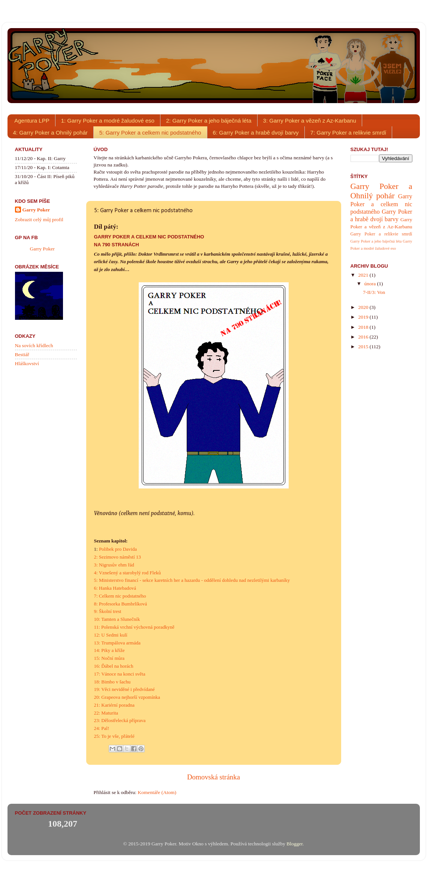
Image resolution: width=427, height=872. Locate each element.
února (370, 283)
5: (96, 580)
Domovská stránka (213, 777)
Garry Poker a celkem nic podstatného (381, 204)
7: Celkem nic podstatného (120, 596)
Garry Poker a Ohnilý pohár (381, 191)
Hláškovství (27, 363)
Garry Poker (36, 210)
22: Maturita (106, 713)
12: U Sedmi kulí (110, 635)
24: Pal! (101, 728)
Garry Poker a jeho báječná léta (376, 241)
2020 (363, 307)
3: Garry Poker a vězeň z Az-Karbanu (309, 120)
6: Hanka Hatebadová (115, 588)
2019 (363, 317)
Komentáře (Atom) (157, 792)
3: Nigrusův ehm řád (114, 565)
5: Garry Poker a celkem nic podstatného (150, 132)
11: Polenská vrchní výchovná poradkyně (134, 627)
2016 (363, 337)
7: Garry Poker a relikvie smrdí (348, 132)
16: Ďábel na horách (113, 666)
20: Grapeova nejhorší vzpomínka (127, 697)
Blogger (294, 844)
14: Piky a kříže (109, 650)
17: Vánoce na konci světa (119, 674)
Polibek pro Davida (118, 549)
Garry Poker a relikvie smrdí (381, 234)
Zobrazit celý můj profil (39, 219)
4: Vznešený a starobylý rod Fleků (127, 572)
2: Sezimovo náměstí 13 (117, 557)
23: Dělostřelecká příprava (120, 720)
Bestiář (22, 354)
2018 (363, 327)
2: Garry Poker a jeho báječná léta (209, 120)
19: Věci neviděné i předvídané (124, 689)
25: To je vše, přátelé (114, 736)
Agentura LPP (31, 120)
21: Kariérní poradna (114, 705)
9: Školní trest (107, 611)
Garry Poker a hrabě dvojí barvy (381, 215)
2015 (363, 346)
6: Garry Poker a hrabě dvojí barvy (256, 132)
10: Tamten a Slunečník (117, 619)
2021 (363, 275)
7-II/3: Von (374, 292)
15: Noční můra (109, 658)
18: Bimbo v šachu (112, 682)
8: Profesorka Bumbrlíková (120, 604)
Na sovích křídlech (34, 345)
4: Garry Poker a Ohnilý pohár (50, 132)
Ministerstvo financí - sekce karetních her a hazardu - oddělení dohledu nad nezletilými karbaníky (194, 580)
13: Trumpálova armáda (117, 643)
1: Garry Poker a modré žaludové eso (107, 120)
